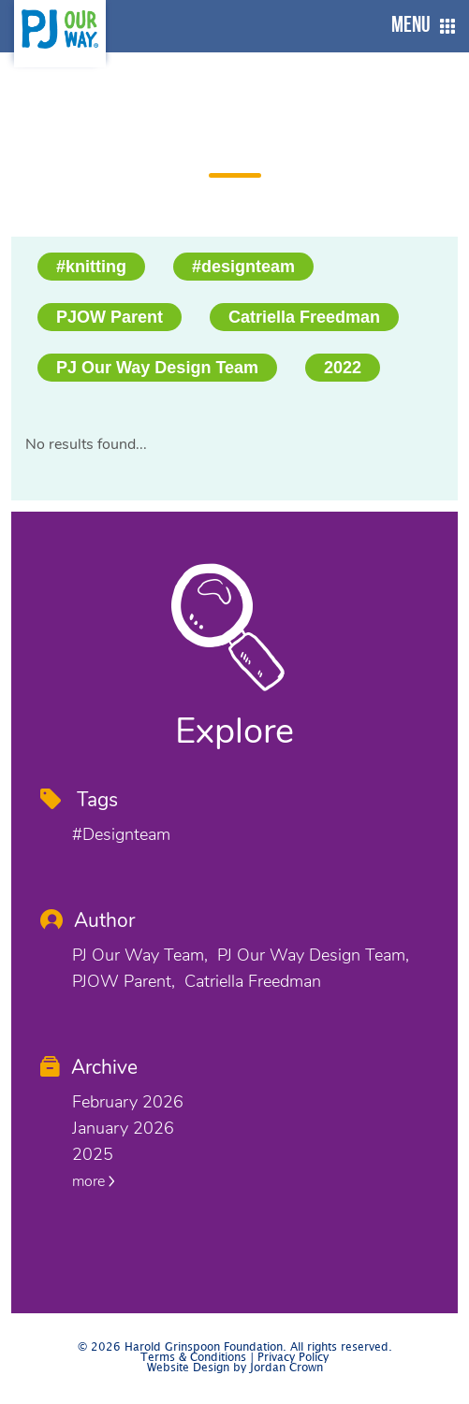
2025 (92, 1154)
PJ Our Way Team (138, 955)
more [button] (93, 1181)
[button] (418, 26)
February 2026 (127, 1102)
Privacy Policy (293, 1358)
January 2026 (123, 1128)
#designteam (243, 266)
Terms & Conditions (193, 1358)
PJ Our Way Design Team (157, 367)
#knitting (91, 266)
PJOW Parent (109, 317)
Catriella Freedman (304, 317)
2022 (342, 367)
